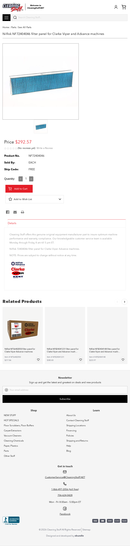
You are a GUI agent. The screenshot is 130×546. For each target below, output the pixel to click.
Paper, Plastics (11, 446)
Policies (70, 436)
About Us (71, 415)
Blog (68, 451)
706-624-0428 (65, 495)
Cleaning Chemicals (14, 441)
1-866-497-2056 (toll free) (65, 489)
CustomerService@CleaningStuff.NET (65, 477)
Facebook (65, 514)
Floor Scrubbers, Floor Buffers (19, 426)
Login (116, 7)
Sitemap (86, 530)
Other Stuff (9, 456)
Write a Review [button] (45, 148)
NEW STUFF (10, 415)
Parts (6, 451)
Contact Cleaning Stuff (77, 420)
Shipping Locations (76, 426)
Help (68, 446)
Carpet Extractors (12, 431)
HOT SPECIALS (11, 420)
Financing (71, 431)
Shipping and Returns (77, 441)
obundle (79, 536)
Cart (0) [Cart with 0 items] (123, 7)
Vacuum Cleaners (12, 436)
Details (12, 223)
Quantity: (9, 178)
